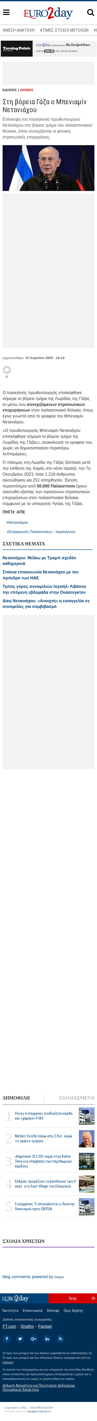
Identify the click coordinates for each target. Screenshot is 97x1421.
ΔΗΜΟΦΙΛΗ (16, 1098)
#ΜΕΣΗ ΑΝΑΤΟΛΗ (19, 30)
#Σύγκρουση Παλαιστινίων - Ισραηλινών (41, 531)
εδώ (49, 51)
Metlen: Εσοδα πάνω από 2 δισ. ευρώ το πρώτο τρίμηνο (43, 1138)
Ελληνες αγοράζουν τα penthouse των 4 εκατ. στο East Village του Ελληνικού (45, 1184)
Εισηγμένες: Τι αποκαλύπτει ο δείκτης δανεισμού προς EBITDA (45, 1206)
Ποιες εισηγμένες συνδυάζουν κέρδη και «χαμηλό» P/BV (43, 1116)
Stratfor (27, 1326)
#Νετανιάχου (17, 522)
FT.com (9, 1326)
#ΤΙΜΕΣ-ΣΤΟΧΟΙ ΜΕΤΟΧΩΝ (64, 30)
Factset (45, 1326)
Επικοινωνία (32, 1310)
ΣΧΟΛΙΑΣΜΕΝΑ (76, 1098)
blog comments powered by (33, 1277)
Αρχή (73, 1298)
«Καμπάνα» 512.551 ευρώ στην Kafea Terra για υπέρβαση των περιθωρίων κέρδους (43, 1161)
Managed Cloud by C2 (39, 1411)
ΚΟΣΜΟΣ (26, 90)
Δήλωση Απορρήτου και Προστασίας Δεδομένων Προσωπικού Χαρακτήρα (39, 1387)
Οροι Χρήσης (73, 1310)
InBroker (8, 1362)
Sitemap (53, 1310)
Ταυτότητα (10, 1310)
